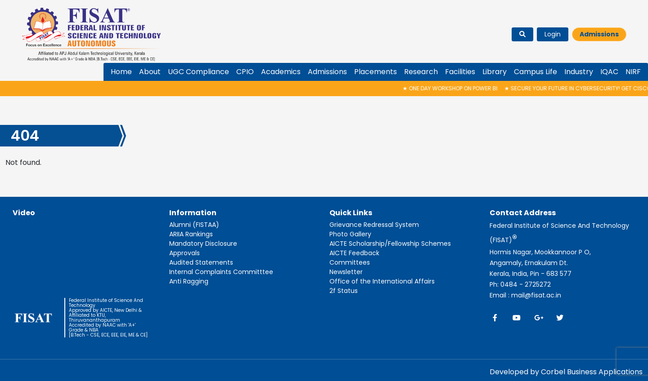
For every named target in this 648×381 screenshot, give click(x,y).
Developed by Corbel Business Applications (566, 372)
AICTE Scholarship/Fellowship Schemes (390, 243)
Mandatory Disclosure (203, 243)
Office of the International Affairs (382, 281)
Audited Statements (201, 262)
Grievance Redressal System (374, 224)
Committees (349, 262)
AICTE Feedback (354, 252)
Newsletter (346, 271)
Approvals (184, 252)
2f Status (343, 290)
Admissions (599, 34)
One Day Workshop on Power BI (453, 88)
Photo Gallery (350, 234)
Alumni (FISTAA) (194, 224)
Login (552, 34)
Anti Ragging (188, 281)
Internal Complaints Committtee (221, 271)
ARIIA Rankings (191, 234)
